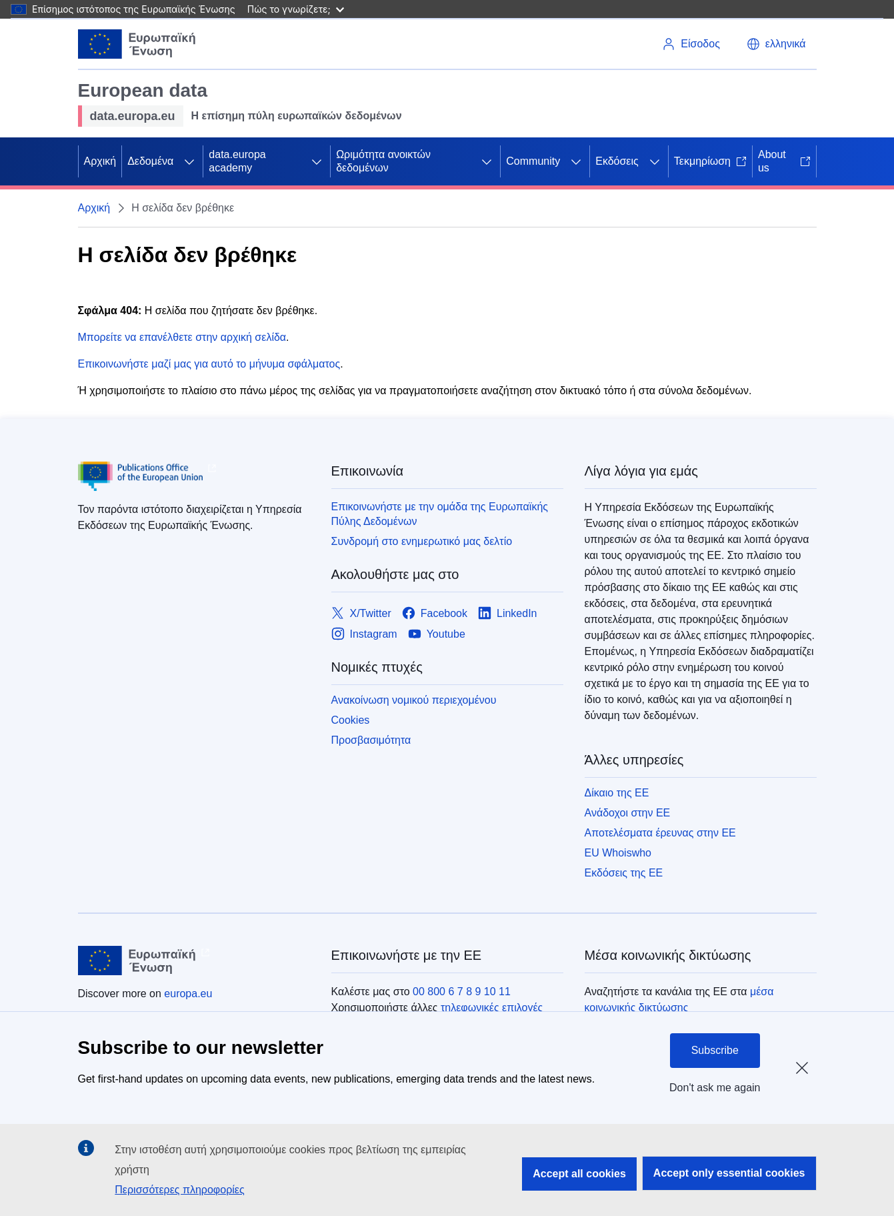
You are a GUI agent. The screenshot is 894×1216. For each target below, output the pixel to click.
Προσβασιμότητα (371, 740)
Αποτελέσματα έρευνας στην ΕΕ (660, 832)
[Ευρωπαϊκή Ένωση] (137, 44)
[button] (776, 44)
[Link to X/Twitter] (361, 613)
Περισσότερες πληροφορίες (179, 1189)
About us (784, 161)
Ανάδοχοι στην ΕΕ (628, 812)
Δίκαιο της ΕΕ (617, 792)
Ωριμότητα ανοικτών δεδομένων (383, 161)
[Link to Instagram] (364, 634)
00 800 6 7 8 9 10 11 (462, 991)
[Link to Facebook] (434, 613)
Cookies (350, 720)
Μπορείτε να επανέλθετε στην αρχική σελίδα (182, 337)
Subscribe (715, 1050)
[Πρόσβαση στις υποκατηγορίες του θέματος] (189, 161)
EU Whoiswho (618, 852)
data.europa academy (237, 161)
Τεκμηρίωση (710, 161)
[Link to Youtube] (436, 634)
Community (533, 161)
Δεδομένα (150, 161)
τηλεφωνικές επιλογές (492, 1007)
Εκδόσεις (617, 161)
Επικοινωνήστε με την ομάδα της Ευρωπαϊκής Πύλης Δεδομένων (440, 514)
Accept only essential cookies (729, 1173)
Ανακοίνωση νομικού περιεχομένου (414, 700)
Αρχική (100, 161)
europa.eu (188, 993)
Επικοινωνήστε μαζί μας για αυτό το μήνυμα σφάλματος (209, 364)
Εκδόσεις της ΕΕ (624, 872)
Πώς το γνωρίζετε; (295, 9)
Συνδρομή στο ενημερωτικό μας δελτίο (422, 541)
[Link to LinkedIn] (507, 613)
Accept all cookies (579, 1173)
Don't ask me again (714, 1087)
